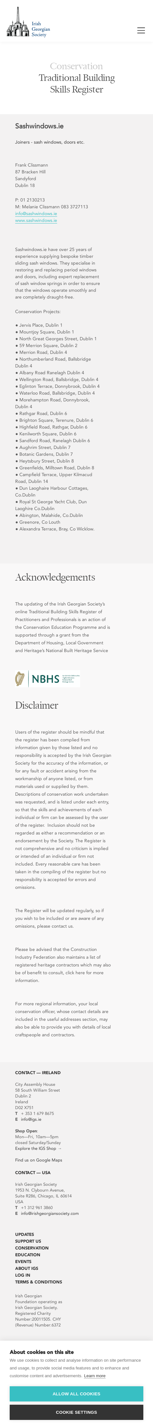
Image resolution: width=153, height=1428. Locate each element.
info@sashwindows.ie (36, 213)
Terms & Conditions (38, 1282)
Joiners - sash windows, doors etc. (50, 142)
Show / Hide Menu (141, 31)
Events (23, 1261)
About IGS (26, 1268)
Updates (24, 1234)
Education (27, 1254)
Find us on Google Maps (38, 1160)
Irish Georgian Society (28, 22)
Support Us (28, 1241)
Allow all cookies (76, 1393)
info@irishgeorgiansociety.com (50, 1213)
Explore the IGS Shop (35, 1148)
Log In (22, 1275)
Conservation (32, 1248)
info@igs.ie (31, 1119)
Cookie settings (76, 1412)
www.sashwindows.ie (36, 220)
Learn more (94, 1375)
